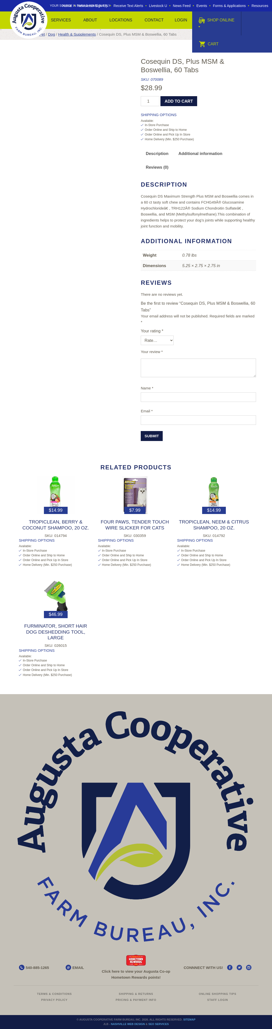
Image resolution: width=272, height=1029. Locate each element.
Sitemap (189, 1019)
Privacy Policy (54, 999)
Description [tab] (157, 153)
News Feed (182, 6)
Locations (121, 20)
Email (147, 411)
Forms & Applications (229, 6)
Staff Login (217, 999)
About (90, 20)
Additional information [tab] (200, 153)
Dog (51, 34)
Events (201, 6)
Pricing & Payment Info (136, 999)
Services (61, 20)
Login (181, 20)
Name (147, 388)
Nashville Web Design (128, 1024)
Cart (209, 44)
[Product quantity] (150, 101)
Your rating (152, 331)
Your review (152, 352)
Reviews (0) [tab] (157, 167)
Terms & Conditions (54, 993)
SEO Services (158, 1024)
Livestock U (158, 6)
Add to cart (179, 101)
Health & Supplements (77, 34)
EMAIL (78, 967)
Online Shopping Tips (217, 993)
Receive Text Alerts (128, 6)
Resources (260, 6)
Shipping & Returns (136, 993)
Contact (153, 20)
